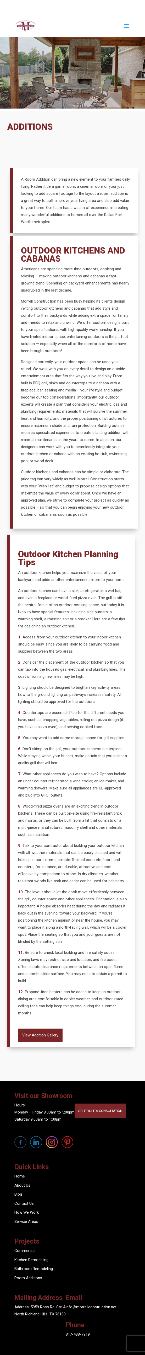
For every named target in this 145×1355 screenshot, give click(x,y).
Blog (18, 1194)
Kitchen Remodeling (31, 1259)
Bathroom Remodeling (33, 1268)
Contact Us (24, 1203)
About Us (22, 1185)
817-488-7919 (78, 1334)
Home (19, 1176)
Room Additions (28, 1278)
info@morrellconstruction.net (91, 1307)
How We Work (26, 1212)
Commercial (24, 1250)
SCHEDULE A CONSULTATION (100, 1111)
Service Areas (26, 1221)
